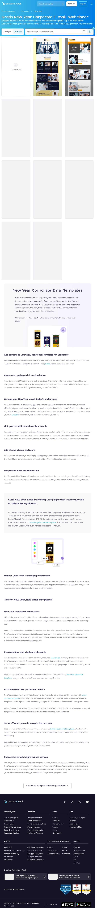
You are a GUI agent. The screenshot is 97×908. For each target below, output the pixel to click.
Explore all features (35, 833)
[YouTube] (87, 801)
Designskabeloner (34, 818)
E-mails (18, 31)
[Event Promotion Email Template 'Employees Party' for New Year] (16, 251)
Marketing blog (76, 827)
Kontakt (77, 847)
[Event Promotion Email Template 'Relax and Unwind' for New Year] (47, 251)
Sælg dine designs (11, 830)
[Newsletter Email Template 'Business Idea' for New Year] (79, 128)
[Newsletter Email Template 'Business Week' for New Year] (79, 67)
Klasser (73, 821)
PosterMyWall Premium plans (42, 522)
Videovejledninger (77, 818)
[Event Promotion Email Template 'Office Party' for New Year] (47, 189)
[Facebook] (64, 801)
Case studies (9, 824)
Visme (64, 847)
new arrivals (55, 658)
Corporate (25, 11)
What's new (9, 821)
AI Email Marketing (11, 854)
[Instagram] (72, 801)
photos (47, 364)
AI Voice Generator (34, 850)
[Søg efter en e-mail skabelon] (55, 31)
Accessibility (79, 854)
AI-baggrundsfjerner (35, 854)
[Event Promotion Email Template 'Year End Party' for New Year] (47, 128)
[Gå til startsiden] (10, 3)
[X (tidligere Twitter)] (79, 801)
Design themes (33, 827)
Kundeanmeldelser (11, 833)
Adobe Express (53, 854)
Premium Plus (57, 824)
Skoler (55, 830)
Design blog (74, 824)
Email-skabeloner (8, 11)
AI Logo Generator (34, 857)
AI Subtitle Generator (35, 847)
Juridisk (77, 863)
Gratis (54, 818)
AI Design (8, 847)
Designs (7, 31)
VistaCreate (52, 850)
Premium (56, 821)
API (75, 860)
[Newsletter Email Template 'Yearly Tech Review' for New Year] (79, 189)
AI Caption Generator (35, 860)
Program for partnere (12, 827)
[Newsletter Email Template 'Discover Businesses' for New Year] (16, 189)
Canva (49, 847)
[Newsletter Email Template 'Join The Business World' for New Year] (47, 67)
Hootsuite (66, 854)
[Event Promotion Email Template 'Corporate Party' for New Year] (16, 128)
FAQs (76, 857)
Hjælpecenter (79, 850)
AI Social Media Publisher (14, 850)
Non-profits (57, 833)
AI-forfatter (8, 857)
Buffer (64, 850)
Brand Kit (15, 415)
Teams (55, 827)
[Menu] (91, 3)
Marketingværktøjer (35, 830)
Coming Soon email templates (62, 729)
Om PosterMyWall (11, 818)
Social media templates (36, 824)
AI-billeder (8, 860)
